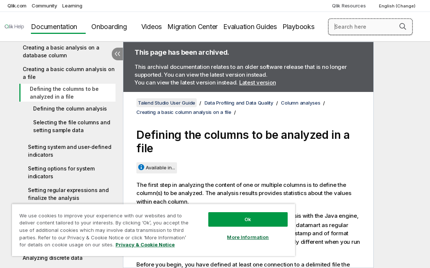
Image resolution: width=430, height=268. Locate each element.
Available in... (160, 167)
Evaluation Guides (250, 27)
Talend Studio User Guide (166, 103)
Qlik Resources (349, 6)
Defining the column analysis (70, 108)
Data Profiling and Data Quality (239, 103)
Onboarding (109, 27)
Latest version (257, 82)
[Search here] (370, 27)
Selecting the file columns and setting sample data (71, 126)
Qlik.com (16, 6)
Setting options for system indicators (61, 172)
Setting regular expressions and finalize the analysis (68, 194)
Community (44, 6)
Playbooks (298, 27)
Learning (72, 6)
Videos (151, 27)
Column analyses (300, 103)
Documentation (54, 27)
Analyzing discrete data (52, 258)
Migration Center (192, 27)
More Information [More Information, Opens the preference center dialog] (219, 231)
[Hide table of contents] (117, 54)
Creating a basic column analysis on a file (68, 73)
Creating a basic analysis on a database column (61, 51)
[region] (136, 227)
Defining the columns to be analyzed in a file (64, 93)
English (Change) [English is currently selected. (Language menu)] (398, 6)
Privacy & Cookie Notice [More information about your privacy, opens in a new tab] (79, 246)
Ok (219, 214)
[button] (402, 26)
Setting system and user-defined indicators (69, 151)
